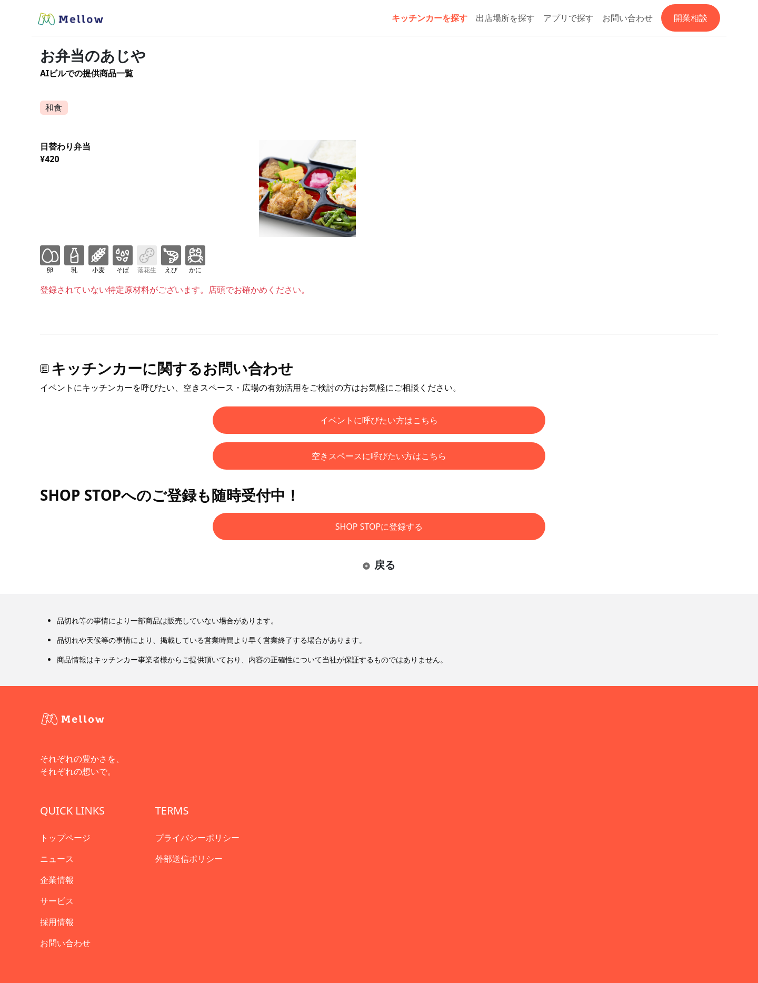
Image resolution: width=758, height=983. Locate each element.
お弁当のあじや (93, 55)
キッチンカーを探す (429, 18)
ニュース (57, 859)
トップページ (65, 837)
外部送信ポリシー (189, 859)
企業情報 (57, 880)
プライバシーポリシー (197, 837)
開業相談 (690, 18)
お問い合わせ (627, 18)
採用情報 (57, 922)
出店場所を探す (505, 18)
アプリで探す (568, 18)
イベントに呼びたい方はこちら (379, 420)
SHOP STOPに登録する (379, 526)
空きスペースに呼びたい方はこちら (379, 456)
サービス (57, 901)
